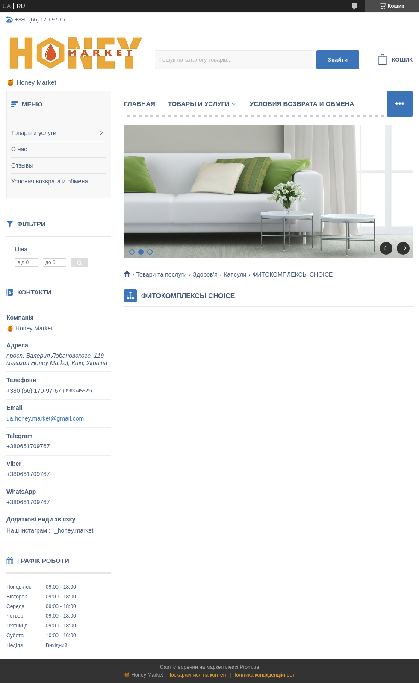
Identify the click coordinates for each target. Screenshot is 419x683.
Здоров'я (205, 274)
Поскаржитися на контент (197, 675)
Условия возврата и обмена (49, 181)
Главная (139, 103)
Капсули (235, 274)
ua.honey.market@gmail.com (45, 418)
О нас (19, 149)
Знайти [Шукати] (338, 59)
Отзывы (22, 165)
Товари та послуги (161, 274)
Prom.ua (249, 667)
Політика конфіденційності (264, 675)
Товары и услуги (33, 133)
